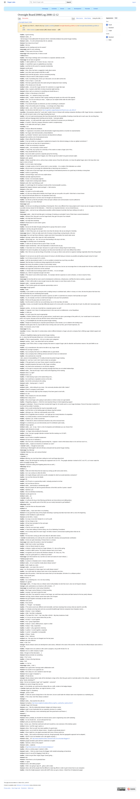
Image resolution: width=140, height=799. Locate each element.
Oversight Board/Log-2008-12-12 (68, 25)
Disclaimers (24, 788)
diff (24, 29)
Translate (87, 8)
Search (69, 2)
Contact (95, 8)
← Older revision (30, 29)
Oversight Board (23, 22)
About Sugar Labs (16, 788)
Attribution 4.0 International (23, 785)
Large (110, 30)
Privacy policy (7, 788)
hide (116, 18)
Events (62, 8)
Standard (111, 27)
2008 (30, 22)
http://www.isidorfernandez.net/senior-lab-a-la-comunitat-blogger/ (50, 738)
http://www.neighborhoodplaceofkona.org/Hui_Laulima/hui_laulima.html (51, 703)
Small (110, 25)
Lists (69, 8)
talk (47, 25)
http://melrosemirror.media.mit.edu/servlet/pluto (39, 747)
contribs (51, 25)
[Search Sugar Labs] (47, 2)
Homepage (45, 8)
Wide (110, 40)
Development (77, 8)
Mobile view (30, 788)
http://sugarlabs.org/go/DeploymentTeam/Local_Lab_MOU (58, 110)
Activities (54, 8)
